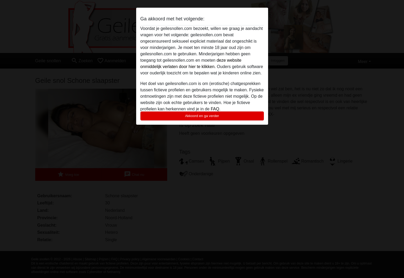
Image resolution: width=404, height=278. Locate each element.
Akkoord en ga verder (202, 116)
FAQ (215, 109)
